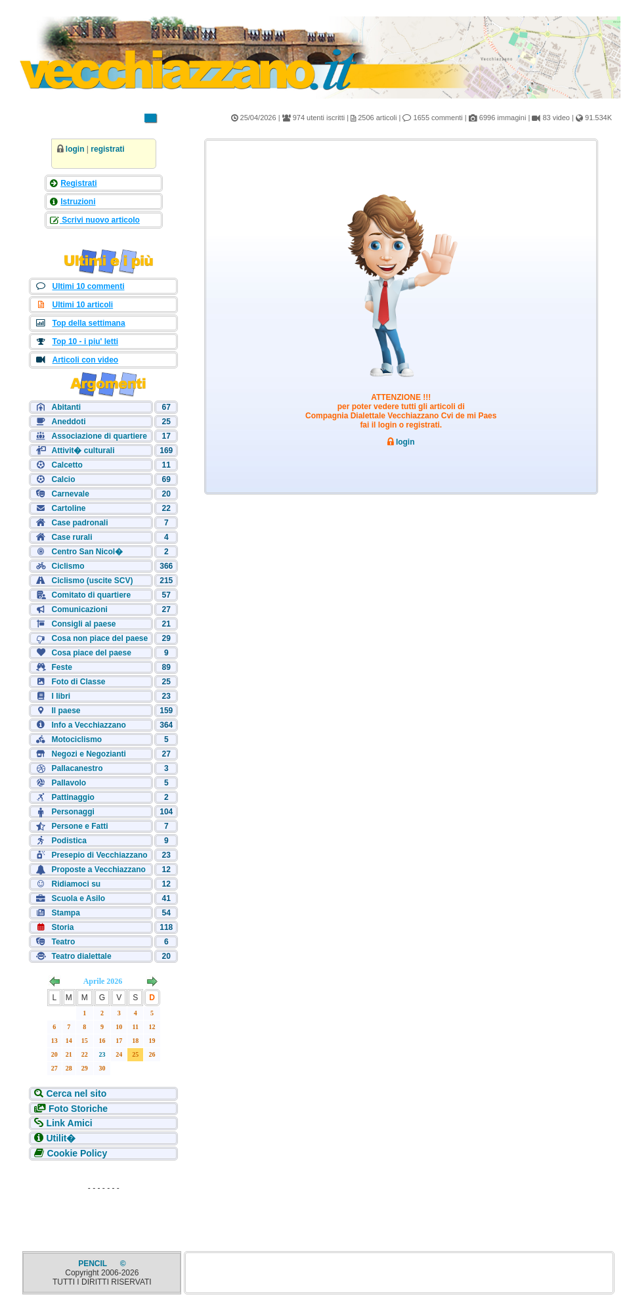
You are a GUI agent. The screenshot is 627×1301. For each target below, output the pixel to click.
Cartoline (68, 508)
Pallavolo (68, 782)
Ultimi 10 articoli (82, 304)
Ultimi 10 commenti (88, 286)
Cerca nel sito (76, 1093)
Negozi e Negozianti (88, 754)
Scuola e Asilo (78, 898)
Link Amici (69, 1123)
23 (102, 1054)
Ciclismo (67, 566)
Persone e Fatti (79, 826)
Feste (61, 667)
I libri (60, 696)
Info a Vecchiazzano (88, 725)
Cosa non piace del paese (99, 638)
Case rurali (71, 537)
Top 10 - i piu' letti (85, 341)
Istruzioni (77, 201)
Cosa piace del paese (91, 652)
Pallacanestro (76, 768)
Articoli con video (85, 359)
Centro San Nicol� (87, 551)
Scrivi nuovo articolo (100, 220)
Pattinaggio (72, 797)
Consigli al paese (83, 623)
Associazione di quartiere (98, 436)
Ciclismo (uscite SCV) (92, 580)
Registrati (78, 183)
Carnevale (70, 493)
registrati (107, 149)
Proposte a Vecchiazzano (98, 869)
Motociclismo (76, 739)
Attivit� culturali (82, 450)
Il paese (65, 710)
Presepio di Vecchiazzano (99, 855)
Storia (62, 927)
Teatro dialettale (81, 956)
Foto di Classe (78, 681)
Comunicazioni (79, 609)
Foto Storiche (78, 1108)
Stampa (65, 912)
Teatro (63, 941)
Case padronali (79, 522)
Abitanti (66, 407)
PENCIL (93, 1263)
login (75, 149)
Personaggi (72, 811)
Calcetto (66, 465)
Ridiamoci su (75, 884)
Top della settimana (88, 323)
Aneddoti (68, 421)
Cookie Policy (77, 1153)
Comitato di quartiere (91, 595)
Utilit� (61, 1138)
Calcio (63, 479)
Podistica (68, 840)
